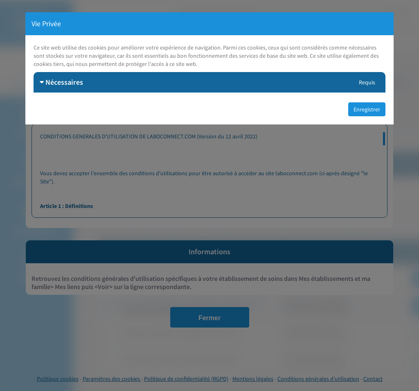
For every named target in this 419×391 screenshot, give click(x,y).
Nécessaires (61, 82)
